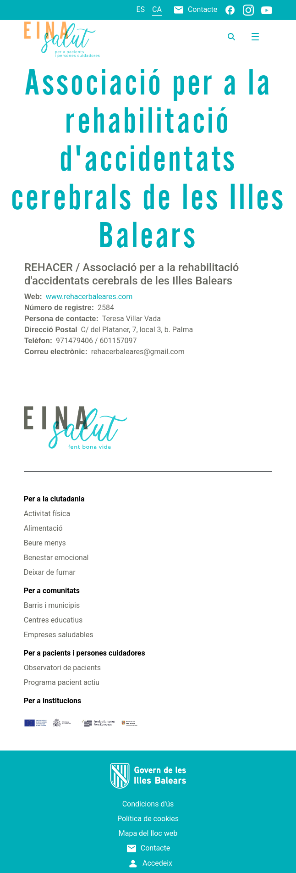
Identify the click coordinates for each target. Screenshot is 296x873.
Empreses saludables (58, 634)
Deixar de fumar (50, 572)
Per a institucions (52, 700)
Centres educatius (53, 620)
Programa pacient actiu (61, 682)
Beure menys (45, 543)
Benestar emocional (56, 557)
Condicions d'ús (148, 804)
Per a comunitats (52, 590)
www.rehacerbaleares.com (89, 296)
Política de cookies (148, 818)
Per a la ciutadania (54, 499)
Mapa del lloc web (148, 833)
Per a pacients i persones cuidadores (84, 653)
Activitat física (47, 513)
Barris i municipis (52, 605)
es (141, 9)
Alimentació (43, 528)
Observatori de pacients (62, 667)
